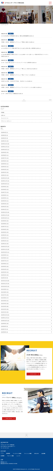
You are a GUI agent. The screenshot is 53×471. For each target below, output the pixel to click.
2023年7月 (4, 226)
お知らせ (3, 115)
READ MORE (33, 376)
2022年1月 (4, 278)
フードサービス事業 (17, 453)
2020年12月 (5, 315)
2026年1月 (4, 141)
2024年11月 (5, 181)
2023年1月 (4, 243)
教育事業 (8, 453)
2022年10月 (5, 252)
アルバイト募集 (10, 455)
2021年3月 (4, 306)
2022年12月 (5, 246)
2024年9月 (4, 186)
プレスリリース (4, 118)
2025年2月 (4, 172)
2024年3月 (4, 203)
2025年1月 (4, 175)
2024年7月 (4, 192)
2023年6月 (4, 229)
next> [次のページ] (50, 99)
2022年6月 (4, 263)
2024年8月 (4, 189)
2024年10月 (5, 183)
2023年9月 (4, 220)
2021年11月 (5, 283)
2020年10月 (5, 320)
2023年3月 (4, 238)
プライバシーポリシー (6, 121)
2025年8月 (4, 155)
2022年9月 (4, 255)
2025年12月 (5, 143)
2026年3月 (4, 135)
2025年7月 (4, 158)
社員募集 (2, 455)
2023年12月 (5, 212)
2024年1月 (4, 209)
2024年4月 (4, 201)
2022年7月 (4, 260)
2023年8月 (4, 223)
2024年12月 (5, 178)
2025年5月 (4, 163)
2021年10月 (5, 286)
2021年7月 (4, 295)
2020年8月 (4, 326)
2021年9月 (4, 289)
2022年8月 (4, 258)
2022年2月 (4, 275)
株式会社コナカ (4, 462)
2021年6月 (4, 297)
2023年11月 (5, 215)
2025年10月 (5, 149)
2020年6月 (4, 332)
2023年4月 (4, 235)
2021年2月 (4, 309)
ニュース (18, 455)
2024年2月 (4, 206)
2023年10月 (5, 218)
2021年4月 (4, 303)
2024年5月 (4, 198)
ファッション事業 (27, 453)
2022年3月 (4, 272)
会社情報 (43, 453)
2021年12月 (5, 280)
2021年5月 (4, 300)
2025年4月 (4, 166)
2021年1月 (4, 312)
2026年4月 (4, 132)
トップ (2, 24)
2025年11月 (5, 146)
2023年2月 (4, 240)
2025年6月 (4, 161)
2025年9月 (4, 152)
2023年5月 (4, 232)
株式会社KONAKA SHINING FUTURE (9, 463)
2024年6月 (4, 195)
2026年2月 (4, 138)
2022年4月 (4, 269)
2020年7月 (4, 329)
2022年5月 (4, 266)
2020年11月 (5, 317)
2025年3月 (4, 169)
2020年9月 (4, 323)
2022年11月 (5, 249)
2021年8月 (4, 292)
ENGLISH (36, 453)
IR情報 (2, 112)
